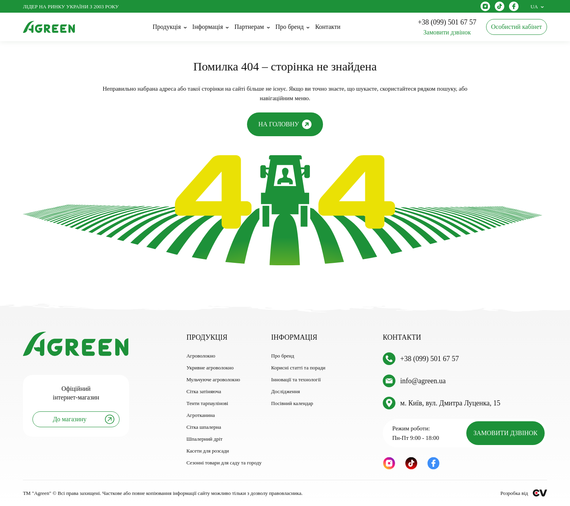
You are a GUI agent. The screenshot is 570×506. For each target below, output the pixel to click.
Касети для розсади (207, 451)
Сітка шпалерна (203, 427)
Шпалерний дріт (204, 439)
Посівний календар (292, 403)
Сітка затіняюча (203, 391)
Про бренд (282, 356)
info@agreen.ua (423, 381)
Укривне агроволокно (210, 368)
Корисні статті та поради (298, 368)
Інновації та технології (296, 379)
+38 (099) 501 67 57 (429, 359)
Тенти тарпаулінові (207, 403)
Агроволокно (200, 356)
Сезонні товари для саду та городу (224, 463)
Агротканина (200, 415)
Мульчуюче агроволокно (213, 379)
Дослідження (285, 391)
